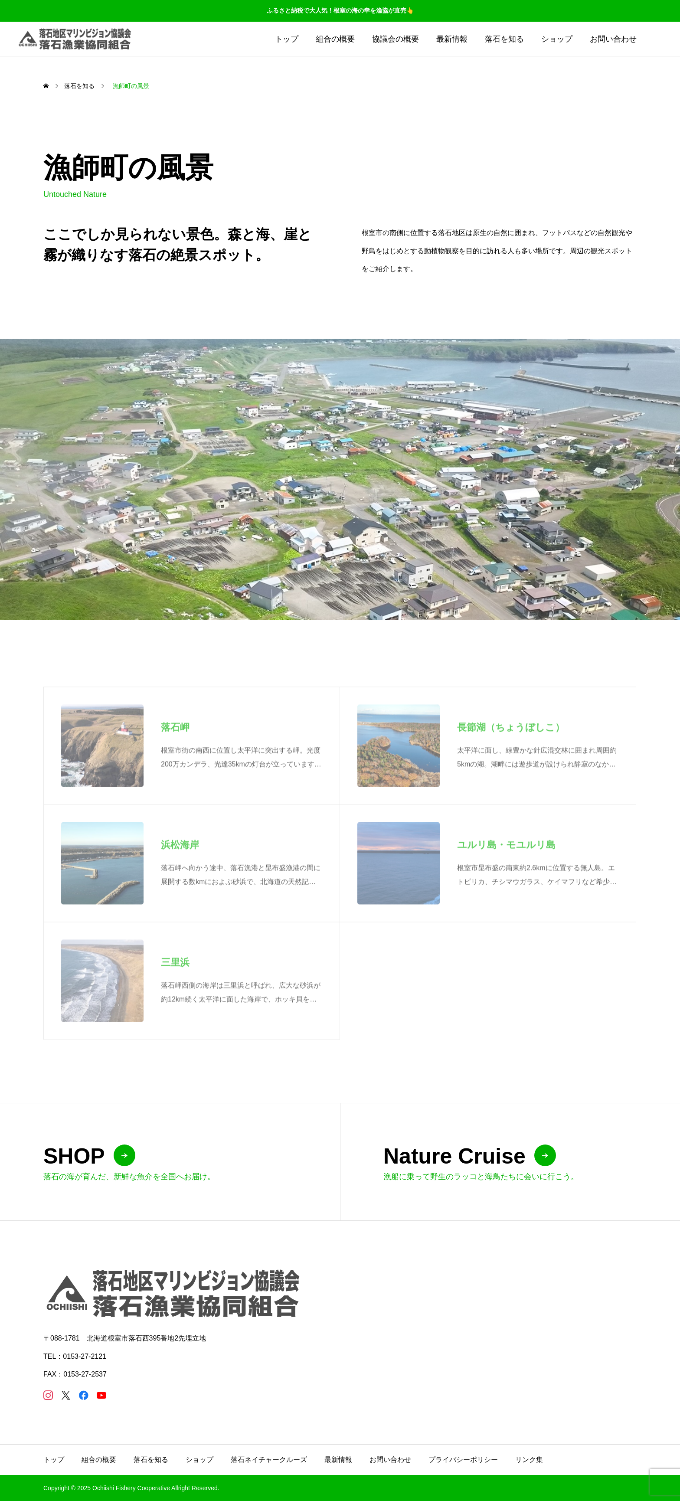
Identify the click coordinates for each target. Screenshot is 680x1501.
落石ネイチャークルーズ (269, 1459)
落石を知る (504, 39)
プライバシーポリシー (463, 1459)
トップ (286, 39)
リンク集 (529, 1459)
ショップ (556, 39)
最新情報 (452, 39)
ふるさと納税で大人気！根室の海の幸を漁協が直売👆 (340, 10)
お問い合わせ (613, 39)
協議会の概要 (395, 39)
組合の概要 (335, 39)
